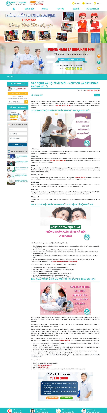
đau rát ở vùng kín (80, 177)
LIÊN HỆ (76, 9)
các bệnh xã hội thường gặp (58, 160)
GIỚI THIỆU (29, 9)
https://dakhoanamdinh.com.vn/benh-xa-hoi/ (64, 261)
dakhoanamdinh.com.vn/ (45, 365)
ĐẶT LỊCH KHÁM (92, 9)
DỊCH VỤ (45, 9)
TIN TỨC (60, 9)
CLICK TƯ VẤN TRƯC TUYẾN (17, 93)
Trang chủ (10, 76)
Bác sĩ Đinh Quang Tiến (93, 90)
